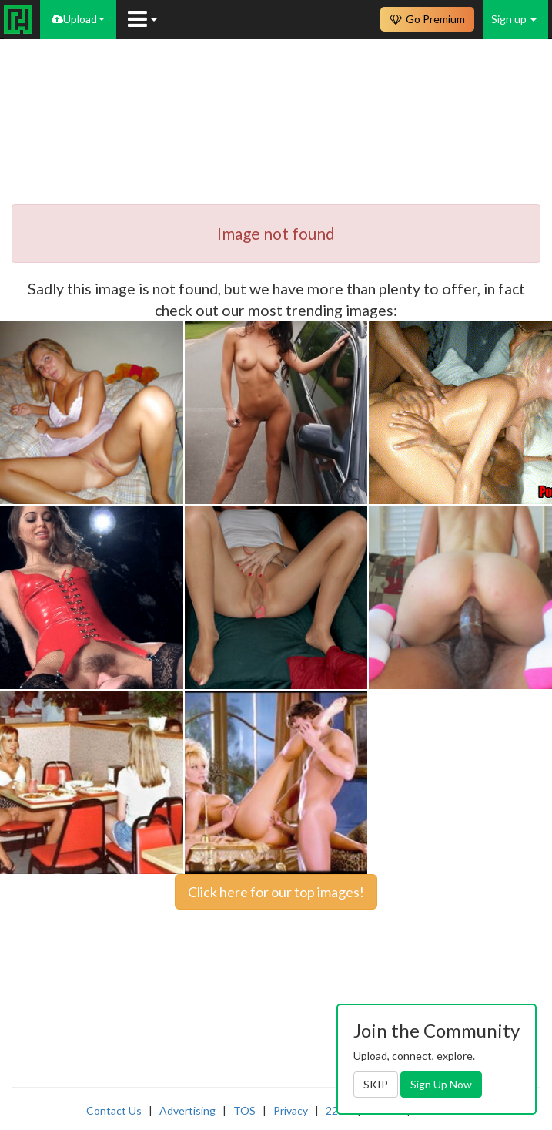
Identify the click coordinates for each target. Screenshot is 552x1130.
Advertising (187, 1110)
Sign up (514, 18)
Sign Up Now (441, 1084)
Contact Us (114, 1110)
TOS (244, 1110)
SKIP (375, 1084)
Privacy (290, 1110)
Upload (78, 18)
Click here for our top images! (276, 891)
